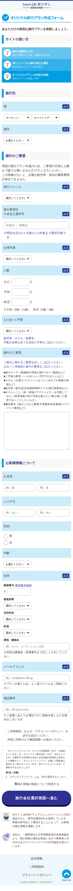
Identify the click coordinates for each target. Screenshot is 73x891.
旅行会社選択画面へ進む (36, 804)
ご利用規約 (36, 872)
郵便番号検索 (23, 591)
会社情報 (36, 864)
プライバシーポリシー (36, 880)
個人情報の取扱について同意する (37, 789)
